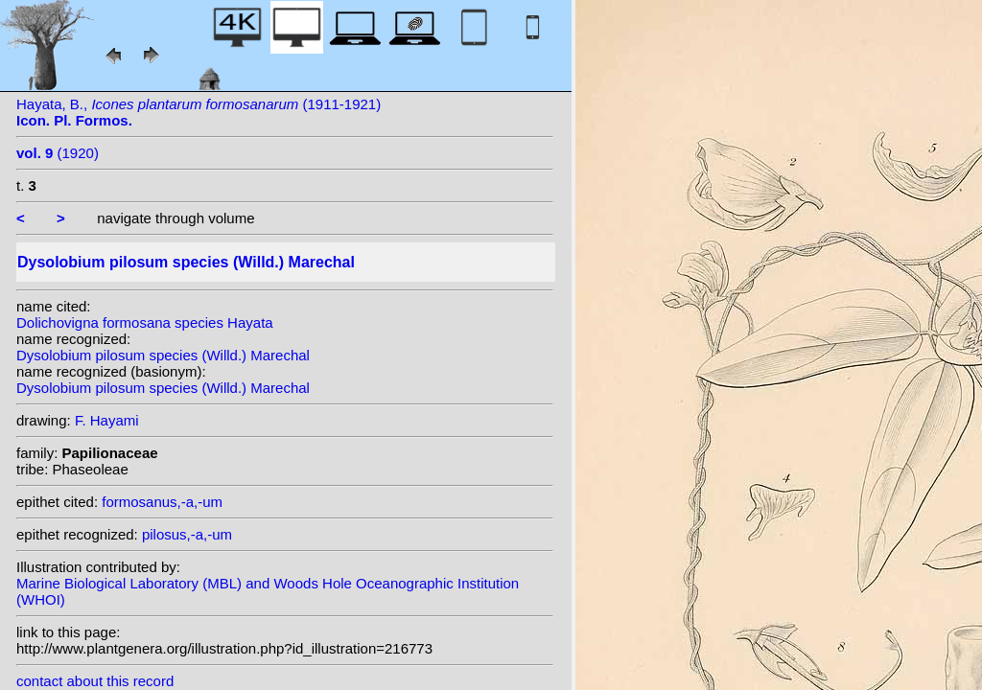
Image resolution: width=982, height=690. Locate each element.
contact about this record (95, 681)
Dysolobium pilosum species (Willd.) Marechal (163, 355)
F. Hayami (107, 420)
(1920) (57, 153)
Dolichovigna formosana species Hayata (144, 322)
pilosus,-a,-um (187, 534)
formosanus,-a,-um (162, 502)
